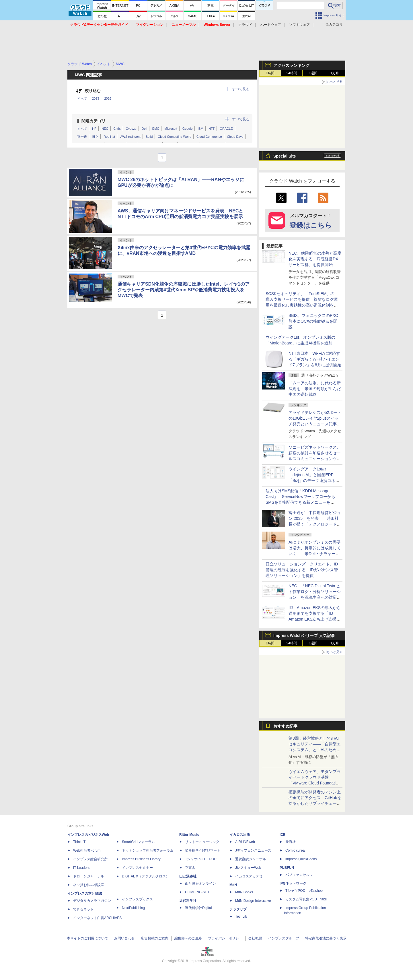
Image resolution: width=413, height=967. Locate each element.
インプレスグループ (283, 938)
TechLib (241, 916)
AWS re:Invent (130, 136)
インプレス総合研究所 (90, 859)
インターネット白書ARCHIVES (97, 918)
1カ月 (334, 73)
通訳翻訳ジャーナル (250, 859)
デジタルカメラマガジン (92, 901)
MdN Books (244, 892)
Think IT (79, 842)
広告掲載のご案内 (154, 938)
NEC (105, 128)
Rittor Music (189, 835)
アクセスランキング (291, 65)
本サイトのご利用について (87, 938)
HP (94, 128)
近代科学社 (187, 901)
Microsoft (170, 128)
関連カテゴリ (93, 121)
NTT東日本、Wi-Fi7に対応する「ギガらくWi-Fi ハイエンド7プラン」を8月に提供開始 (315, 359)
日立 (95, 136)
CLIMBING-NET (197, 892)
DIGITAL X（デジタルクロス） (145, 876)
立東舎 (190, 868)
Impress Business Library (141, 859)
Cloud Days (235, 136)
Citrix (117, 128)
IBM (200, 128)
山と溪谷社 (187, 876)
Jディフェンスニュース (253, 850)
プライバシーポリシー (225, 938)
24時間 (291, 73)
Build (149, 136)
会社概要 (255, 938)
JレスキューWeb (248, 868)
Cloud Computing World (174, 136)
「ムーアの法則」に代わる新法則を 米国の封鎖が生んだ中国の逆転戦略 (315, 389)
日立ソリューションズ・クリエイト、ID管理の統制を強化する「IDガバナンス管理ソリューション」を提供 (302, 570)
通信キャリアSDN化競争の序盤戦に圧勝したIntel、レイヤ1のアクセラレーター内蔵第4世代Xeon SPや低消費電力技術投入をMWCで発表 (184, 290)
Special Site (284, 156)
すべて (82, 98)
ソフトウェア (299, 25)
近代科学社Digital (198, 908)
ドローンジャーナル (88, 876)
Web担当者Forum (86, 850)
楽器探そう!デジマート (202, 850)
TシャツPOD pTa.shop (304, 891)
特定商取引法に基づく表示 (325, 938)
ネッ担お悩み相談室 (88, 885)
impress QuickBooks (301, 859)
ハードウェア (270, 25)
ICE (282, 835)
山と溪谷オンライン (200, 883)
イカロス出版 (239, 835)
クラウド (245, 25)
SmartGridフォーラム (138, 842)
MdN (233, 885)
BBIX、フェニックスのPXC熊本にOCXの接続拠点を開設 (313, 321)
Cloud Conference (209, 136)
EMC (155, 128)
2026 (107, 98)
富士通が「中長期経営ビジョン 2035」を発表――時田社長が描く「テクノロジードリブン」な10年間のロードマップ (315, 524)
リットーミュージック (202, 842)
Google (187, 128)
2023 (95, 98)
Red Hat (109, 136)
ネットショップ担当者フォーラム (148, 850)
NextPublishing (133, 908)
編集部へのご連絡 (188, 938)
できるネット (83, 909)
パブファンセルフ (299, 875)
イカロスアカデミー (250, 876)
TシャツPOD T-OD (201, 859)
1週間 (313, 73)
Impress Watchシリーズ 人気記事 (304, 635)
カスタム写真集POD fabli (306, 899)
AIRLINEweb (245, 842)
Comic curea (295, 850)
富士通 (82, 136)
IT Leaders (81, 868)
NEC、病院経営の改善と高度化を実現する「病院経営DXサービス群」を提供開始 (315, 259)
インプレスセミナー (137, 868)
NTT (212, 128)
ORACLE (226, 128)
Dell (144, 128)
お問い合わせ (124, 938)
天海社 (290, 842)
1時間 (270, 73)
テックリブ (238, 909)
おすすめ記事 (285, 726)
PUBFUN (287, 868)
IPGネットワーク (293, 883)
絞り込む (93, 91)
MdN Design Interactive (253, 901)
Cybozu (131, 128)
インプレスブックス (137, 899)
